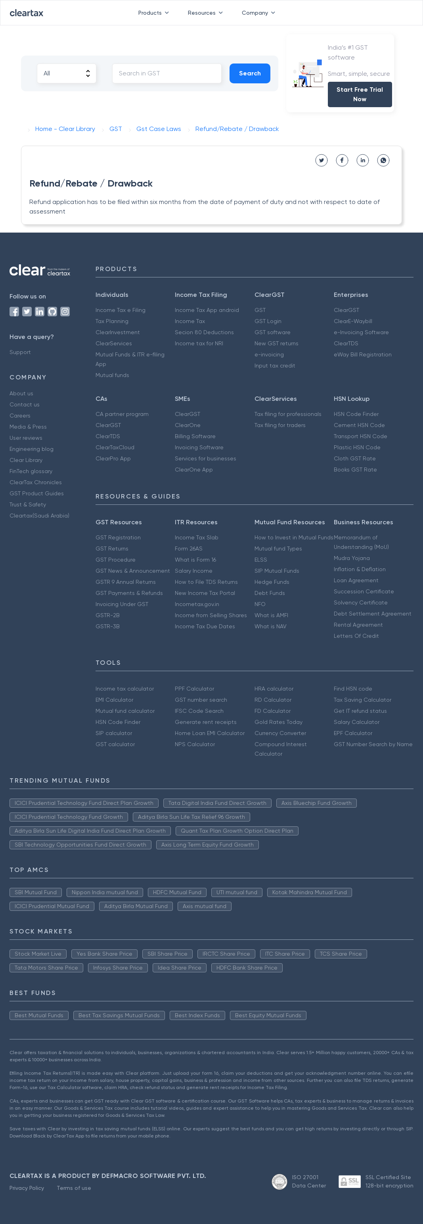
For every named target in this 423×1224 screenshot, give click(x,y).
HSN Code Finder (356, 414)
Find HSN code (353, 688)
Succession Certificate (364, 591)
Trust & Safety (28, 504)
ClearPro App (113, 458)
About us (21, 393)
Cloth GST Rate (355, 458)
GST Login (268, 321)
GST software (273, 332)
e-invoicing (269, 354)
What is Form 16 (195, 559)
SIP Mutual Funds (277, 571)
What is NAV (271, 626)
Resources (207, 13)
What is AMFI (271, 615)
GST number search (201, 700)
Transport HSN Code (360, 436)
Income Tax (190, 321)
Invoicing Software (199, 447)
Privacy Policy (27, 1188)
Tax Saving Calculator (362, 700)
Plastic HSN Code (357, 447)
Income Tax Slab (196, 537)
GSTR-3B (108, 626)
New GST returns (277, 343)
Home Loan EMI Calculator (210, 733)
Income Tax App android (207, 310)
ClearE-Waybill (353, 321)
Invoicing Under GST (122, 604)
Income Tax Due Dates (205, 626)
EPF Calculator (353, 733)
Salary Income (193, 571)
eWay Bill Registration (363, 354)
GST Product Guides (37, 493)
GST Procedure (116, 559)
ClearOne (188, 425)
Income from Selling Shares (211, 615)
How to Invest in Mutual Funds (294, 537)
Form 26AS (189, 548)
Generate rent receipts (206, 722)
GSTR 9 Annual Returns (126, 582)
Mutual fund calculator (125, 711)
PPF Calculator (194, 688)
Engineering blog (32, 449)
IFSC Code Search (199, 711)
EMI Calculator (114, 700)
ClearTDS (346, 343)
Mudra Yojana (352, 558)
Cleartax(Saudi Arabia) (39, 515)
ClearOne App (194, 469)
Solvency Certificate (361, 602)
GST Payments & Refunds (129, 593)
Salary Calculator (356, 722)
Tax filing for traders (280, 425)
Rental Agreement (358, 625)
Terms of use (74, 1188)
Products (155, 13)
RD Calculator (273, 700)
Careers (20, 415)
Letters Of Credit (356, 636)
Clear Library (26, 460)
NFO (260, 604)
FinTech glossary (31, 471)
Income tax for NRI (199, 343)
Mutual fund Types (278, 548)
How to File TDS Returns (206, 582)
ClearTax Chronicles (36, 482)
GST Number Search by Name (373, 744)
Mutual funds (112, 375)
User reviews (26, 438)
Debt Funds (270, 593)
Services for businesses (205, 458)
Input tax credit (275, 365)
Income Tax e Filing (120, 310)
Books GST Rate (355, 469)
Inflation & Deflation (360, 569)
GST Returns (112, 548)
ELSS (261, 559)
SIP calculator (114, 733)
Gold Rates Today (278, 722)
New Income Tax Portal (205, 593)
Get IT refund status (360, 711)
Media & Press (28, 426)
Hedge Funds (272, 582)
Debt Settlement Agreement (373, 613)
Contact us (25, 404)
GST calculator (115, 744)
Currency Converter (280, 733)
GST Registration (118, 537)
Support (20, 352)
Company (260, 13)
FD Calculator (273, 711)
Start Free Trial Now (360, 94)
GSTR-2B (108, 615)
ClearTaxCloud (115, 447)
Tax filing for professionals (288, 414)
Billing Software (195, 436)
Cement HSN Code (359, 425)
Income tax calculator (125, 688)
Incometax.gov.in (197, 604)
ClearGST (346, 310)
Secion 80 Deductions (204, 332)
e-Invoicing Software (361, 332)
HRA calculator (274, 688)
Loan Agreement (356, 580)
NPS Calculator (195, 744)
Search (250, 73)
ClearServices (114, 343)
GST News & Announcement (133, 571)
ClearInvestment (118, 332)
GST (260, 310)
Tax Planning (112, 321)
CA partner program (122, 414)
